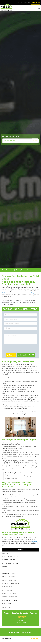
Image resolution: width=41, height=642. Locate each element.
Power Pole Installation (10, 583)
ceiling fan (32, 293)
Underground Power (9, 597)
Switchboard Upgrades (10, 593)
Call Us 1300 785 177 (26, 355)
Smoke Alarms (7, 587)
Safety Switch (7, 590)
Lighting (5, 566)
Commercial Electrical (10, 600)
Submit (12, 355)
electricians (5, 293)
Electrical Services (8, 560)
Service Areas (6, 603)
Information (6, 607)
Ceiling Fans (6, 570)
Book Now (36, 2)
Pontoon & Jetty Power (10, 580)
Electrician (6, 553)
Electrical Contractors (10, 556)
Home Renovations (8, 573)
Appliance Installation (10, 563)
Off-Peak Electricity (9, 576)
